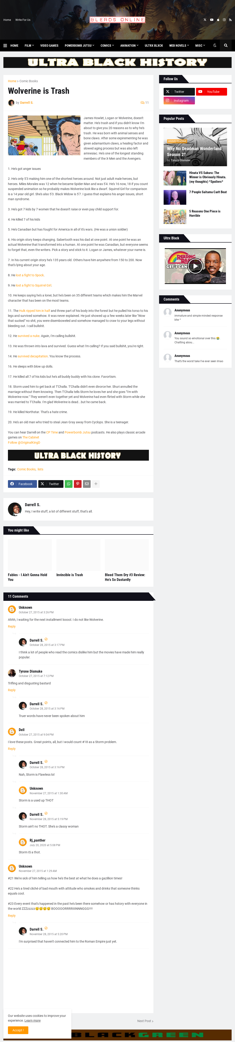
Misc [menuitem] (198, 45)
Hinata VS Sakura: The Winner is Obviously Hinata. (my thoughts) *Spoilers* (207, 177)
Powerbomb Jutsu (78, 432)
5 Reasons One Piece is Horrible (204, 213)
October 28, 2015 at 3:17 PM (47, 645)
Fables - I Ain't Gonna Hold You (27, 577)
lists (40, 469)
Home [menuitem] (14, 45)
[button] (6, 45)
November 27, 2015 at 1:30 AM (49, 793)
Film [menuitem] (28, 45)
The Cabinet (30, 437)
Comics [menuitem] (106, 45)
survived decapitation (33, 356)
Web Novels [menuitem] (177, 45)
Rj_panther (37, 840)
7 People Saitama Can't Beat (208, 192)
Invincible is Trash (69, 575)
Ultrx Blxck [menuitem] (154, 45)
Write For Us (22, 20)
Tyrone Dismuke (30, 671)
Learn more (32, 1020)
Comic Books (28, 81)
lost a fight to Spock (30, 275)
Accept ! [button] (18, 1030)
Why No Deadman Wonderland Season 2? (194, 151)
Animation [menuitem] (128, 45)
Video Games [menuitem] (49, 45)
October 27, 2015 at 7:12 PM (36, 676)
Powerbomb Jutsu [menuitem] (78, 45)
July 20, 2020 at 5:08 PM (45, 845)
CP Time (52, 432)
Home (7, 20)
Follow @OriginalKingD (24, 442)
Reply (12, 626)
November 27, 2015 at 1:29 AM (38, 871)
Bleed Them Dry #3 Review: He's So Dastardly (125, 577)
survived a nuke (28, 336)
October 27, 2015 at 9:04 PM (36, 734)
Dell (21, 730)
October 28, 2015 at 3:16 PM (47, 708)
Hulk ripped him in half (35, 311)
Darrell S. (32, 504)
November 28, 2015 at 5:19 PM (49, 819)
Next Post (144, 1021)
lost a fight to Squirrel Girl (33, 285)
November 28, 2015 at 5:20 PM (49, 934)
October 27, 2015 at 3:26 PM (36, 612)
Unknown (25, 607)
